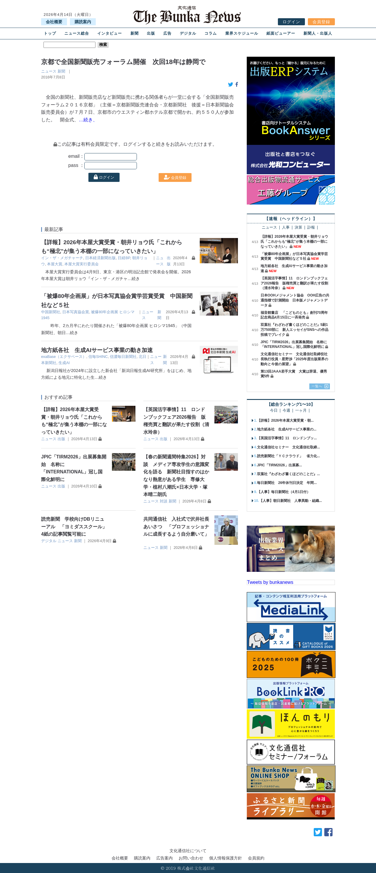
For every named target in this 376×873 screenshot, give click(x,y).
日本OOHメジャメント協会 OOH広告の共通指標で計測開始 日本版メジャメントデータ (295, 300)
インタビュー (109, 33)
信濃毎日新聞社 (123, 356)
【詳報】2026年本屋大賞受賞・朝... (285, 420)
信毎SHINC (98, 356)
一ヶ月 (301, 411)
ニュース (48, 71)
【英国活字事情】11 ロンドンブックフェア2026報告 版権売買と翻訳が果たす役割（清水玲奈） (294, 283)
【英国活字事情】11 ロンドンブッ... (287, 438)
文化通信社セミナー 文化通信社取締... (288, 447)
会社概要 (54, 21)
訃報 (311, 227)
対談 (163, 501)
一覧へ (317, 386)
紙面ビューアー (280, 33)
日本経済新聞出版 (100, 258)
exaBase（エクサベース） (63, 356)
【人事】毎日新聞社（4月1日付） (283, 492)
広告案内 (164, 858)
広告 (167, 33)
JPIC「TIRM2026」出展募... (279, 465)
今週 (286, 411)
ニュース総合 (76, 33)
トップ (50, 33)
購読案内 (83, 21)
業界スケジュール (241, 33)
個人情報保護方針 (225, 858)
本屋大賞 (54, 264)
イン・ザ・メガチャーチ (62, 258)
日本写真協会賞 (75, 312)
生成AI (64, 363)
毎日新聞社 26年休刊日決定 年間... (287, 483)
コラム (210, 33)
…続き (133, 278)
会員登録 (321, 22)
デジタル (188, 33)
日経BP (124, 258)
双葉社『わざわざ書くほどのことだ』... (288, 474)
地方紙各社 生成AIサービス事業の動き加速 (97, 350)
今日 (274, 411)
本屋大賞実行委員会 (81, 264)
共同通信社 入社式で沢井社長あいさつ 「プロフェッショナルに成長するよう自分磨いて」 (176, 527)
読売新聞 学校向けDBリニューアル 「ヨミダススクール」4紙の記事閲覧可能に (74, 527)
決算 (298, 227)
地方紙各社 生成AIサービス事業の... (286, 429)
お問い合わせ (191, 858)
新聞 (134, 33)
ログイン (291, 22)
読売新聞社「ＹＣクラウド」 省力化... (288, 456)
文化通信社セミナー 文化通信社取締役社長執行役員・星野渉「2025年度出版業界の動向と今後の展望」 (294, 359)
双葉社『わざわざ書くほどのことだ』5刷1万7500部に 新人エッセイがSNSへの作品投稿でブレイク (294, 330)
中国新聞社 (50, 312)
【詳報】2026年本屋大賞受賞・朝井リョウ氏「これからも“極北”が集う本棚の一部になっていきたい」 (294, 241)
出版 (151, 33)
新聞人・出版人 (317, 33)
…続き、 (88, 119)
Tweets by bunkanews (270, 582)
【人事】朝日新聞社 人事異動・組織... (290, 501)
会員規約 (256, 858)
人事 (286, 227)
